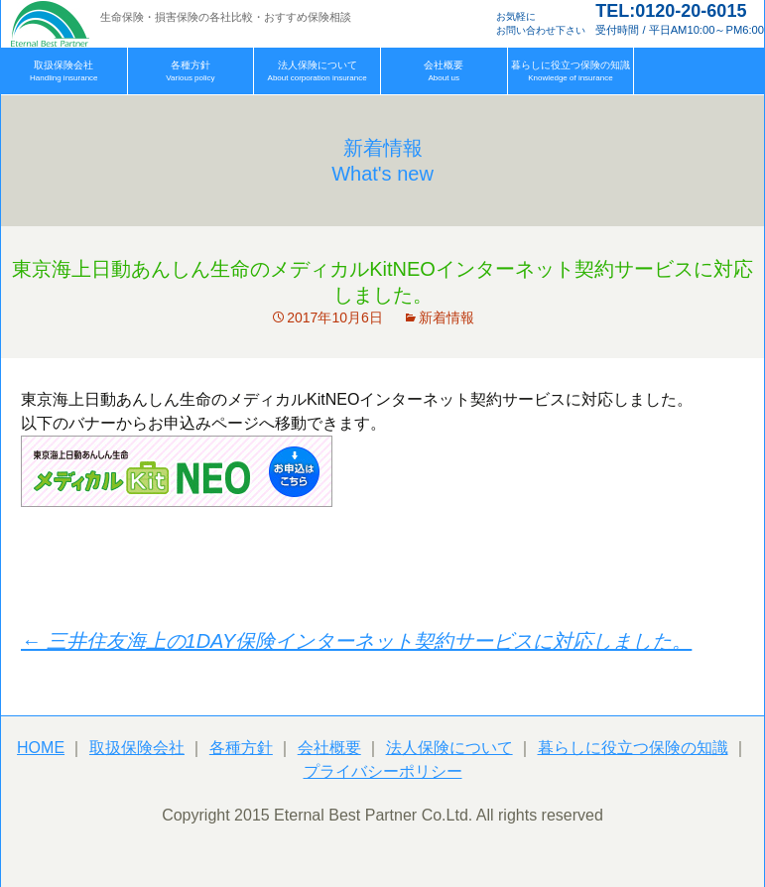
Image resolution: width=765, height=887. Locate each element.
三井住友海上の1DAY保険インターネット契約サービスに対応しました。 (356, 641)
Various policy (190, 71)
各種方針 (241, 747)
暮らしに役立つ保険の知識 (633, 747)
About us (443, 71)
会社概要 (329, 747)
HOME (40, 747)
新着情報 (446, 317)
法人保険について (449, 747)
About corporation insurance (317, 71)
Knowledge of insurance (570, 71)
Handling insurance (64, 71)
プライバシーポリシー (383, 771)
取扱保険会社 (137, 747)
